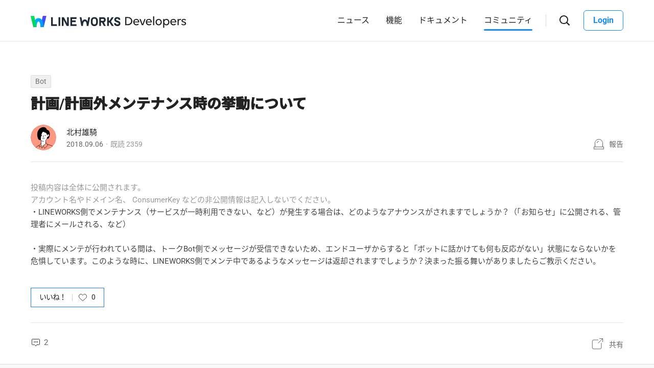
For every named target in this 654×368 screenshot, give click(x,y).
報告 (616, 144)
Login (603, 20)
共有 (616, 344)
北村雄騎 (81, 132)
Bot (40, 81)
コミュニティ (508, 20)
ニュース (353, 20)
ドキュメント (443, 20)
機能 (394, 20)
